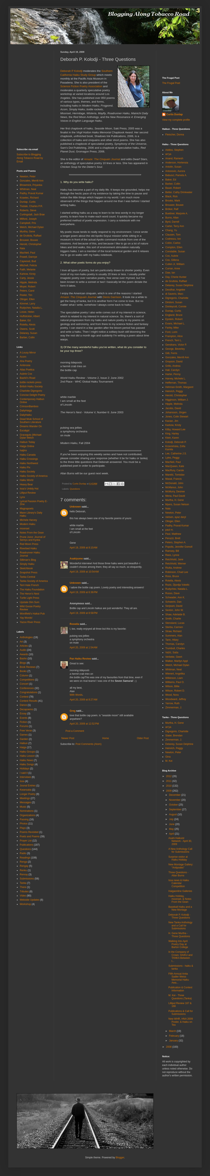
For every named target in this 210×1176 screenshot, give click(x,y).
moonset (24, 528)
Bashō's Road (27, 377)
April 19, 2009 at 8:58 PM (84, 613)
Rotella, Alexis (27, 324)
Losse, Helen (27, 311)
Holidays (24, 768)
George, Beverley (175, 348)
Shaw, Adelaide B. (175, 614)
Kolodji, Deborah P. (176, 442)
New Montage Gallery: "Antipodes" (180, 866)
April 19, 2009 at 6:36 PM (84, 592)
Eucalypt (24, 430)
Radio (23, 853)
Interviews (25, 777)
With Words (76, 694)
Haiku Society (27, 471)
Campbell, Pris (28, 223)
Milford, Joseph (28, 218)
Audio (23, 650)
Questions (75, 489)
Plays (23, 828)
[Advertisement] (29, 60)
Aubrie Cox (26, 373)
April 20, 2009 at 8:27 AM (83, 699)
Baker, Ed (25, 320)
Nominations (27, 810)
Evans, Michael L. (175, 323)
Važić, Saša (171, 652)
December (175, 794)
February (174, 1035)
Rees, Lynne (172, 555)
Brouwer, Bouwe (29, 240)
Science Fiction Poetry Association (81, 86)
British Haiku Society (31, 386)
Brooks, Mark (172, 200)
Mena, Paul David (175, 495)
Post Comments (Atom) (88, 744)
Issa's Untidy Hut (29, 488)
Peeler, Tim (26, 295)
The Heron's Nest (29, 593)
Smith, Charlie (173, 618)
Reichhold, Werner (175, 563)
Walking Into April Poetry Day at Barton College (178, 944)
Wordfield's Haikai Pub (32, 613)
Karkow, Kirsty (28, 273)
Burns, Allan (172, 217)
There (23, 887)
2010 (169, 785)
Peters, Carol (27, 290)
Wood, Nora (172, 694)
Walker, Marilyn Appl (176, 661)
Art (21, 641)
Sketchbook (26, 568)
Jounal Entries (28, 785)
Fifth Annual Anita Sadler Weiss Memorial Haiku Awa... (178, 978)
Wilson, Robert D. (175, 690)
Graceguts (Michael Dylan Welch (30, 436)
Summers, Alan (173, 635)
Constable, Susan (175, 251)
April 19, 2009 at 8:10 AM (83, 547)
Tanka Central (27, 576)
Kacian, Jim (171, 420)
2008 (169, 1046)
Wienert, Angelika (175, 673)
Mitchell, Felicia (28, 265)
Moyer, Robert (27, 286)
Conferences (27, 688)
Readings (25, 857)
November (175, 799)
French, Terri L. (173, 340)
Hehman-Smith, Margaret (179, 387)
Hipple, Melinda (28, 282)
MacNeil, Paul (27, 252)
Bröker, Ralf (171, 209)
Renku (23, 870)
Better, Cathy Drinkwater (178, 192)
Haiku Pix (25, 467)
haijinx (23, 450)
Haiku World (26, 480)
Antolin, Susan (173, 166)
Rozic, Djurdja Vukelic (177, 584)
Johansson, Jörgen (175, 412)
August (173, 814)
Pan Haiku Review (80, 658)
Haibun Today (27, 442)
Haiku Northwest (29, 463)
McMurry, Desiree (175, 491)
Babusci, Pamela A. (176, 175)
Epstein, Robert (174, 319)
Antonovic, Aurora (175, 171)
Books (23, 671)
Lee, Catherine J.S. (176, 453)
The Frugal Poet (171, 83)
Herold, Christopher (30, 244)
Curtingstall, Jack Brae (32, 214)
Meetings (25, 798)
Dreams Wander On (31, 426)
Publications (26, 844)
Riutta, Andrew (173, 567)
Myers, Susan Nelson (177, 504)
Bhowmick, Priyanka (31, 185)
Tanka (23, 883)
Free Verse (26, 730)
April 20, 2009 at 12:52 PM (84, 723)
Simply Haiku (27, 564)
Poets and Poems (30, 836)
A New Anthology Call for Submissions (180, 850)
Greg (72, 710)
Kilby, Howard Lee (175, 429)
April (172, 833)
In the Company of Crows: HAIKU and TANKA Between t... (180, 956)
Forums (24, 726)
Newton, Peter (28, 176)
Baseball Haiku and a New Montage (180, 908)
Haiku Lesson (27, 755)
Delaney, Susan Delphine (179, 285)
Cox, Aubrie (171, 255)
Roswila (74, 624)
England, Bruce (173, 315)
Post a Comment (74, 731)
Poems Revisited (29, 832)
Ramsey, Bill (172, 550)
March (173, 1031)
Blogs (23, 662)
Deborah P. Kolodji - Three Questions (179, 916)
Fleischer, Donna (174, 134)
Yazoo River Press (30, 622)
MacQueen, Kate (174, 466)
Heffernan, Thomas (176, 382)
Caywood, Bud (28, 261)
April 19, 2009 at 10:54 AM (84, 571)
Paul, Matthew (173, 533)
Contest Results (28, 700)
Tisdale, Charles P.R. (31, 206)
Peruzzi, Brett (172, 538)
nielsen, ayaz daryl (175, 517)
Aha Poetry (26, 361)
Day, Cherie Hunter (176, 277)
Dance (23, 705)
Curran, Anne (172, 268)
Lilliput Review (28, 492)
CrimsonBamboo (29, 406)
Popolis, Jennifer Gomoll (178, 546)
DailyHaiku (26, 414)
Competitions (27, 679)
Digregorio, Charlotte (176, 298)
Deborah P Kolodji (71, 70)
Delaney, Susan (28, 333)
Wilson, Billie (172, 686)
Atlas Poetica (27, 369)
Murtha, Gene (27, 231)
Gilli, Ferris (171, 353)
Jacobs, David (173, 408)
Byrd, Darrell (172, 221)
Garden (24, 739)
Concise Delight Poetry (32, 395)
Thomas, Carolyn (174, 644)
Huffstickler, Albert (30, 316)
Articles (24, 645)
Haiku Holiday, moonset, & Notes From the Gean (179, 899)
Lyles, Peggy (172, 457)
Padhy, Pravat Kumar (31, 193)
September (175, 809)
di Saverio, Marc (174, 293)
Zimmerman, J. (173, 707)
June (172, 824)
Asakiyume (76, 558)
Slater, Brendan (174, 735)
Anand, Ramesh (174, 158)
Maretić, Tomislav (174, 474)
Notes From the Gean (32, 532)
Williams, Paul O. (174, 682)
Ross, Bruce (172, 576)
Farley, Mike (172, 327)
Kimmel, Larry (27, 303)
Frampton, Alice (174, 336)
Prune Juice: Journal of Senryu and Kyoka (32, 538)
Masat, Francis (173, 478)
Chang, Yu (171, 230)
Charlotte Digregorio (31, 390)
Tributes (24, 891)
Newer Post (67, 738)
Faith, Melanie (27, 269)
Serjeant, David (173, 606)
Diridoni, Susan (173, 302)
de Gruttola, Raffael (30, 235)
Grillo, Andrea (172, 365)
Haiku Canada (28, 454)
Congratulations (28, 692)
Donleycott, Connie (175, 306)
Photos (23, 823)
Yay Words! (26, 617)
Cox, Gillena (172, 260)
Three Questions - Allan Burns (178, 874)
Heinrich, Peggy (174, 391)
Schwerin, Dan (173, 601)
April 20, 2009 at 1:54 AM (83, 647)
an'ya (168, 154)
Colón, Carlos (172, 243)
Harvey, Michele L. (175, 378)
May (171, 829)
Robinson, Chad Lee (176, 572)
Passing (24, 819)
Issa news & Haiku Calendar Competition (178, 883)
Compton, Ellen (173, 247)
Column (24, 675)
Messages (25, 802)
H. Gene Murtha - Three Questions (179, 935)
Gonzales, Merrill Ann (31, 180)
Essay (23, 713)
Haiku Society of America (33, 476)
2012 (169, 776)
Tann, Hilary (171, 639)
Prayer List (26, 840)
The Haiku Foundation (32, 589)
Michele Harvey (28, 520)
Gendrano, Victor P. (176, 344)
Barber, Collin (27, 337)
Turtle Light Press (29, 597)
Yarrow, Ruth (172, 703)
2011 (169, 781)
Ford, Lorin (171, 332)
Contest (24, 696)
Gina (167, 756)
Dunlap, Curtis (28, 201)
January (174, 1040)
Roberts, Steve (28, 210)
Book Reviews (28, 667)
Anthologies (26, 637)
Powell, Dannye (28, 256)
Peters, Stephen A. (175, 542)
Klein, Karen (172, 437)
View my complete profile (176, 119)
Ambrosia (25, 365)
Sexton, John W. (174, 610)
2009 (169, 790)
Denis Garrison (112, 297)
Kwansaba (25, 789)
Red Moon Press (29, 544)
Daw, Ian (170, 272)
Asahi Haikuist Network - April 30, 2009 (180, 841)
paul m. (169, 529)
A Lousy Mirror (28, 352)
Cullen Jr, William (174, 264)
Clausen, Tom (172, 234)
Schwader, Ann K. (175, 597)
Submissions (27, 878)
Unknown (75, 506)
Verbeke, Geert (173, 656)
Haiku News (26, 760)
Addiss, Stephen (174, 149)
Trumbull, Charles (175, 648)
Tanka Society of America (34, 581)
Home (105, 738)
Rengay (24, 866)
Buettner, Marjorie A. (176, 213)
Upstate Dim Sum (29, 602)
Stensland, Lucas (174, 623)
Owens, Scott (27, 328)
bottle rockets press (30, 382)
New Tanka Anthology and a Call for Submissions (180, 925)
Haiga (23, 747)
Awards (24, 654)
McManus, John (174, 487)
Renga (23, 861)
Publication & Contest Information (180, 989)
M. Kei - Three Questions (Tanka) (180, 997)
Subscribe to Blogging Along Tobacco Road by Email (30, 158)
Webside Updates (30, 899)
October (174, 804)
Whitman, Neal (28, 189)
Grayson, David (174, 361)
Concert (24, 683)
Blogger (120, 1157)
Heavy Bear (26, 484)
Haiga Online (27, 446)
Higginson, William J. (176, 399)
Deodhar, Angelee (175, 289)
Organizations (27, 815)
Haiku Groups (27, 751)
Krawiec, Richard (29, 197)
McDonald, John (174, 483)
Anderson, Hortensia (176, 162)
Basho (23, 658)
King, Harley (172, 433)
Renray (24, 874)
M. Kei (168, 760)
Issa (22, 781)
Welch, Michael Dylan (32, 227)
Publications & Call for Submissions (180, 1012)
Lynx (22, 497)
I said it (24, 772)
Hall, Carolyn (172, 370)
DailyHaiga (26, 410)
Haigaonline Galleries (180, 891)
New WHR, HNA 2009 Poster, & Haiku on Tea (180, 1021)
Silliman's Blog (28, 559)
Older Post (143, 738)
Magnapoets (26, 508)
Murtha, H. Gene (174, 500)
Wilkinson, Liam (174, 678)
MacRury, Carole (174, 470)
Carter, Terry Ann (174, 226)
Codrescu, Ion (173, 238)
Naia (22, 248)
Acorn (23, 356)
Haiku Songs (27, 764)
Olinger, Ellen (27, 299)
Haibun (24, 743)
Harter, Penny (172, 374)
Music (23, 806)
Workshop (25, 904)
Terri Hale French (29, 585)
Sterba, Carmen (174, 627)
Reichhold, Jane (174, 559)
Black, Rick (171, 196)
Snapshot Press (28, 572)
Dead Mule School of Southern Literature (31, 420)
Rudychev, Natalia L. (31, 307)
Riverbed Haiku (28, 548)
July (171, 819)
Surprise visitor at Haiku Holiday (178, 858)
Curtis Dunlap (174, 114)
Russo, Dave (172, 593)
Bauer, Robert (173, 187)
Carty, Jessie (27, 278)
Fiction (23, 722)
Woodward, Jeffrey (175, 699)
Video (23, 895)
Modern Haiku (27, 524)
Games (24, 734)
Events (23, 717)
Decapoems (26, 709)
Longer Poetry (27, 794)
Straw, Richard (173, 631)
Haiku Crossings (29, 458)
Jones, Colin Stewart (176, 416)
